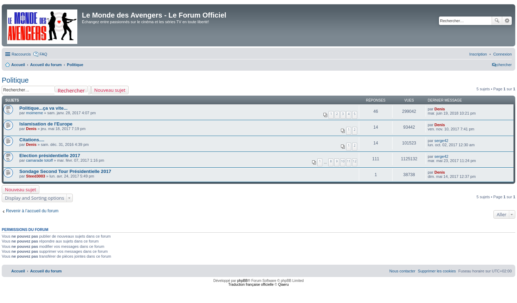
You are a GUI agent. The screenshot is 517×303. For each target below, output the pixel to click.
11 (348, 161)
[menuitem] (502, 54)
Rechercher (497, 21)
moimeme (34, 113)
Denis (439, 109)
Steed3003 (35, 176)
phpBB (242, 281)
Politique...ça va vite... (43, 108)
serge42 (441, 140)
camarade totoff (39, 160)
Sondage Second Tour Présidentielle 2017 (65, 171)
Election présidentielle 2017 (49, 155)
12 (354, 161)
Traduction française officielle (251, 284)
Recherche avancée (507, 21)
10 (342, 161)
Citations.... (31, 139)
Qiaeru (283, 284)
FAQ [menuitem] (43, 54)
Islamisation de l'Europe (45, 124)
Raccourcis (21, 54)
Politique (15, 80)
